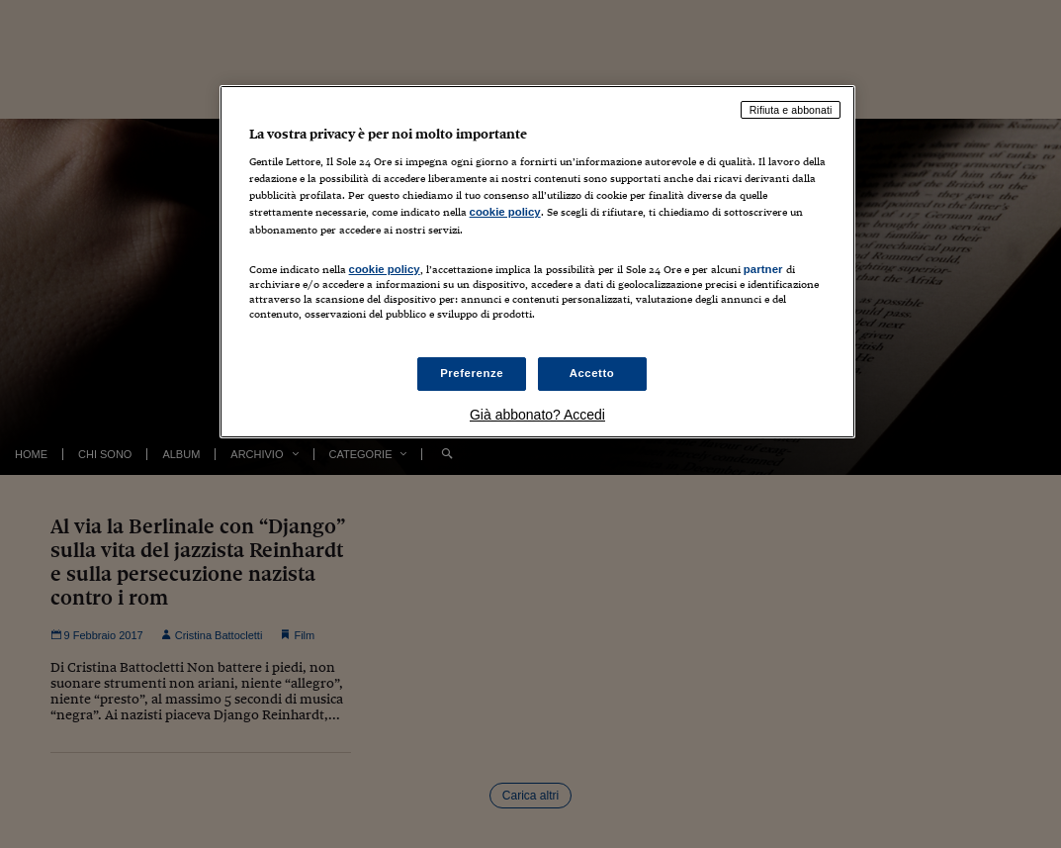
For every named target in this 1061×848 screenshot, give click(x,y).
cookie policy (505, 212)
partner (763, 269)
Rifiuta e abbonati (791, 110)
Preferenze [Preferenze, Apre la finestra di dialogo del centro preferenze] (471, 373)
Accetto (592, 373)
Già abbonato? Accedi (537, 415)
